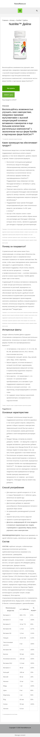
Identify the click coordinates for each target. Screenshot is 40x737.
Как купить (11, 88)
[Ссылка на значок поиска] (37, 11)
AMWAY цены (8, 95)
